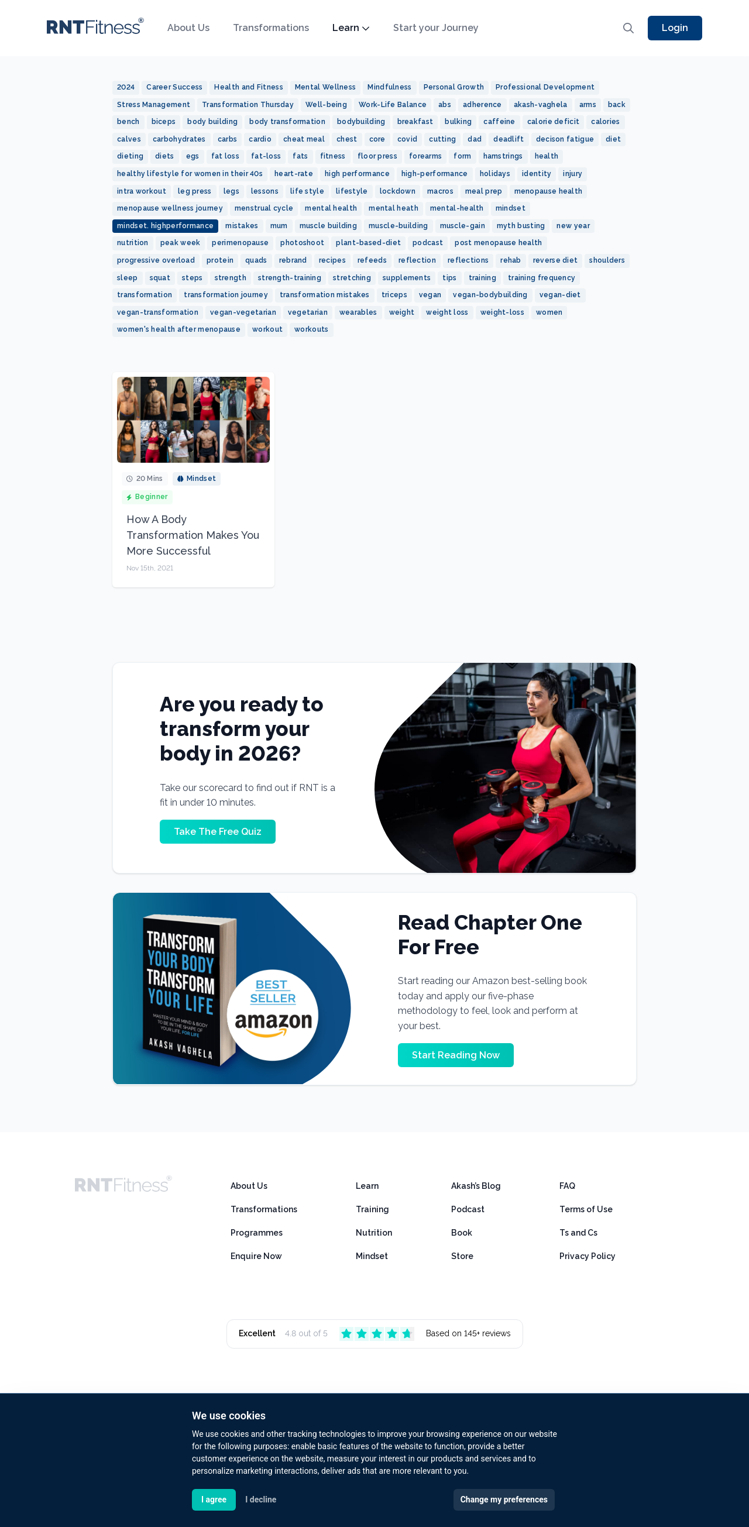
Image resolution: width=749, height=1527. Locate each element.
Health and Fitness (248, 87)
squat (160, 278)
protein (220, 260)
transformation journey (226, 295)
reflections (468, 260)
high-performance (434, 174)
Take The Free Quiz (218, 831)
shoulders (607, 260)
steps (192, 278)
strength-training (289, 278)
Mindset (372, 1256)
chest (347, 139)
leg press (195, 191)
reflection (417, 260)
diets (164, 156)
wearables (358, 312)
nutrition (133, 243)
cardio (260, 139)
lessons (265, 191)
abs (444, 105)
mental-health (457, 208)
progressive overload (156, 260)
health (547, 156)
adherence (482, 105)
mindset (510, 208)
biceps (164, 122)
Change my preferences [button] (504, 1499)
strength (230, 278)
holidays (495, 174)
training (482, 278)
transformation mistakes (325, 295)
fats (300, 156)
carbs (228, 139)
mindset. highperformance (165, 226)
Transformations (271, 27)
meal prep (484, 191)
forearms (425, 156)
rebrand (293, 260)
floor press (377, 156)
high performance (357, 174)
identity (536, 174)
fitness (333, 156)
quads (256, 260)
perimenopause (240, 243)
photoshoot (302, 243)
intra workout (141, 191)
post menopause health (498, 243)
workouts (311, 329)
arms (587, 105)
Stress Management (153, 105)
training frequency (541, 278)
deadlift (508, 139)
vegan (430, 295)
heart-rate (293, 174)
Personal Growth (454, 87)
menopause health (548, 191)
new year (572, 226)
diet (613, 139)
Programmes (257, 1232)
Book (461, 1232)
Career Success (174, 87)
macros (440, 191)
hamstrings (503, 156)
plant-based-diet (368, 243)
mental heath (393, 208)
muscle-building (398, 226)
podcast (428, 243)
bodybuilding (361, 122)
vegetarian (308, 312)
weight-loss (502, 312)
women (549, 312)
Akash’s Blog (476, 1186)
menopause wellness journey (170, 208)
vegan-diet (560, 295)
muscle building (329, 226)
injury (572, 174)
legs (231, 191)
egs (193, 156)
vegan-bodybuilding (490, 295)
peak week (180, 243)
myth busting (521, 226)
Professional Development (545, 87)
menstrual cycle (264, 208)
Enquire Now (256, 1256)
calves (129, 139)
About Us (188, 27)
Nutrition (374, 1232)
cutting (442, 139)
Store (462, 1256)
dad (475, 139)
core (377, 139)
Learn (351, 27)
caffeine (499, 122)
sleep (127, 278)
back (617, 105)
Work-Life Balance (393, 105)
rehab (510, 260)
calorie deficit (553, 122)
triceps (394, 295)
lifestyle (352, 191)
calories (605, 122)
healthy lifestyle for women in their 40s (190, 174)
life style (307, 191)
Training (372, 1209)
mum (279, 226)
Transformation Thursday (248, 105)
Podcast (468, 1209)
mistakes (241, 226)
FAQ (567, 1186)
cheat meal (304, 139)
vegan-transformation (157, 312)
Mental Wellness (325, 87)
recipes (332, 260)
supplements (407, 278)
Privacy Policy (587, 1256)
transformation (144, 295)
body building (212, 122)
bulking (458, 122)
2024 (126, 87)
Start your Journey (436, 27)
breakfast (415, 122)
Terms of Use (586, 1209)
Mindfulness (389, 87)
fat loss (225, 156)
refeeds (372, 260)
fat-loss (266, 156)
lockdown (397, 191)
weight (402, 312)
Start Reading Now (456, 1055)
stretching (352, 278)
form (462, 156)
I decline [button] (260, 1499)
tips (449, 278)
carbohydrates (179, 139)
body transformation (287, 122)
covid (407, 139)
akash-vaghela (541, 105)
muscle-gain (462, 226)
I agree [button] (213, 1499)
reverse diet (555, 260)
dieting (130, 156)
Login (675, 27)
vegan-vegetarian (243, 312)
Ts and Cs (578, 1232)
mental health (331, 208)
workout (267, 329)
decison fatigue (565, 139)
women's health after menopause (178, 329)
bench (128, 122)
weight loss (447, 312)
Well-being (326, 105)
